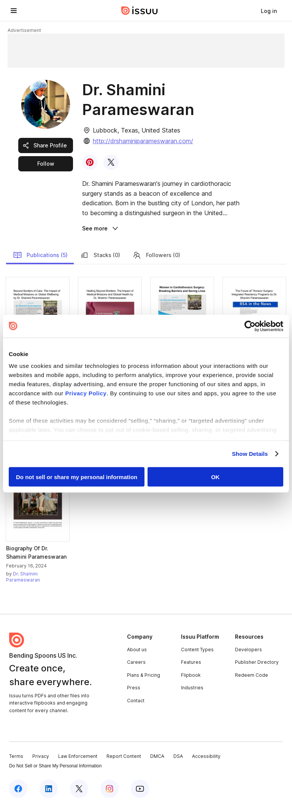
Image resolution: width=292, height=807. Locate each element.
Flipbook (191, 675)
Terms (16, 756)
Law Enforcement (77, 756)
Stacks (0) (100, 255)
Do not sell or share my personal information (76, 476)
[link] (269, 10)
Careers (136, 662)
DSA (178, 756)
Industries (192, 687)
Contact (135, 700)
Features (191, 662)
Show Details (250, 454)
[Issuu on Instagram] (109, 789)
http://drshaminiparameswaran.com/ (143, 141)
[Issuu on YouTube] (140, 789)
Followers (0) (156, 255)
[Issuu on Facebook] (18, 789)
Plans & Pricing (143, 675)
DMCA (157, 756)
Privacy (40, 756)
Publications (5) (40, 255)
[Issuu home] (139, 10)
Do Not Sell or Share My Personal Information (55, 766)
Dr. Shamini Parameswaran (23, 577)
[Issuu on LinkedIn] (49, 789)
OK (215, 476)
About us (137, 649)
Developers (248, 649)
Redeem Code (251, 675)
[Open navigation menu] (13, 10)
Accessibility (206, 756)
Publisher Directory (257, 662)
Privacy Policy (85, 393)
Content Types (197, 649)
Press (133, 687)
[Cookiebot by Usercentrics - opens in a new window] (250, 326)
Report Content (123, 756)
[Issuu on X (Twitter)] (79, 789)
